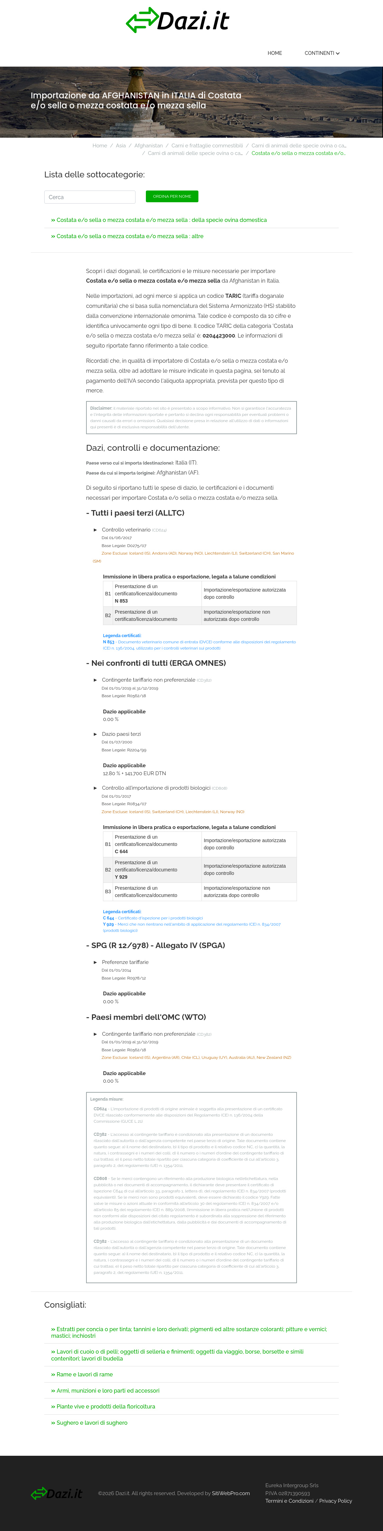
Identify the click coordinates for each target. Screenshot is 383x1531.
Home (276, 53)
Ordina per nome (172, 196)
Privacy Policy (335, 1501)
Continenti (324, 53)
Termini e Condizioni (289, 1501)
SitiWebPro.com (231, 1493)
